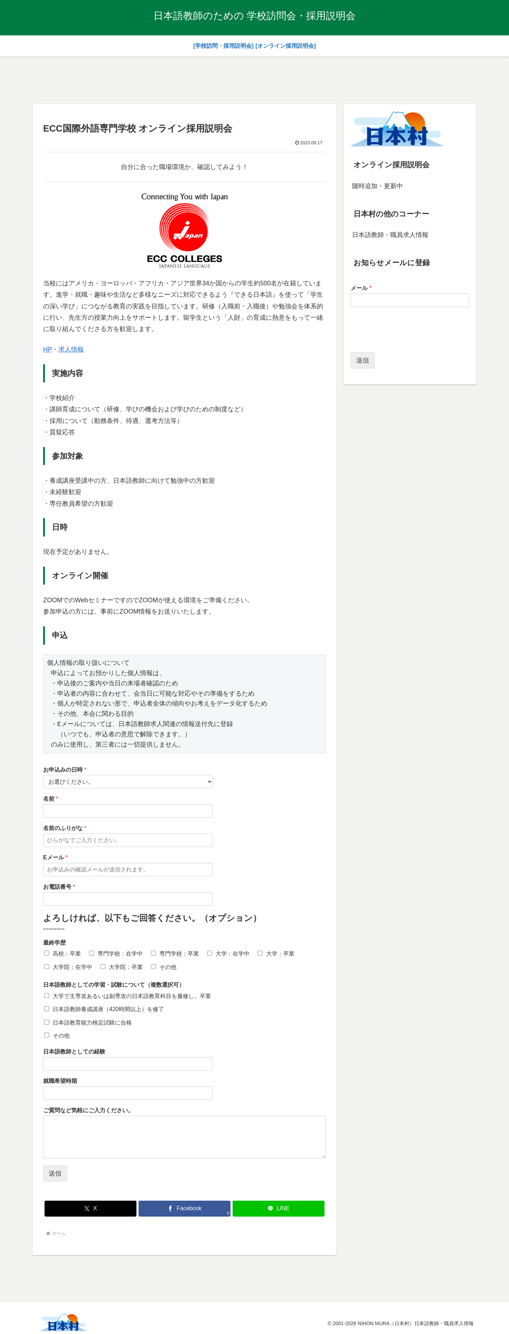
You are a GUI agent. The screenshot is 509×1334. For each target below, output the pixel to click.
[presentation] (404, 340)
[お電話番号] (128, 899)
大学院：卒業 (126, 967)
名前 (50, 799)
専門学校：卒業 (179, 954)
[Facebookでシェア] (184, 1209)
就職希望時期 (60, 1081)
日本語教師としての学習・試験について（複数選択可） (114, 985)
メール (361, 288)
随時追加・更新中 (377, 186)
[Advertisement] (254, 79)
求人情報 (71, 349)
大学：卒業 (280, 954)
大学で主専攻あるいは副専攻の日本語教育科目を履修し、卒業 (132, 996)
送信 (55, 1173)
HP (47, 349)
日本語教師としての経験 (74, 1052)
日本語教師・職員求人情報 (390, 234)
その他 (167, 967)
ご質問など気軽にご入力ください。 (88, 1110)
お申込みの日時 (65, 770)
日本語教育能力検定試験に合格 (92, 1023)
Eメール (55, 857)
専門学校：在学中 (120, 954)
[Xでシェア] (90, 1209)
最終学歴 (54, 943)
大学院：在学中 (72, 967)
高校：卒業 (67, 954)
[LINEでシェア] (278, 1209)
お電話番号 (59, 887)
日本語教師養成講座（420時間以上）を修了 (108, 1009)
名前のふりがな (65, 828)
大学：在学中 (233, 954)
